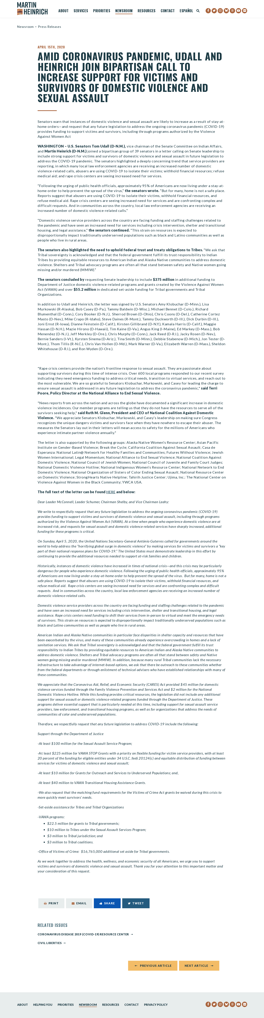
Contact (168, 11)
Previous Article (156, 967)
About (63, 11)
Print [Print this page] (51, 903)
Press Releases (49, 27)
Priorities (101, 11)
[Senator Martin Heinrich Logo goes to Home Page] (34, 8)
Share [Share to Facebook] (107, 903)
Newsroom (124, 11)
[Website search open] (198, 11)
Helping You (42, 1004)
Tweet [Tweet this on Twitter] (136, 903)
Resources (147, 11)
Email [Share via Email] (79, 903)
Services (81, 11)
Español (186, 11)
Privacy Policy (156, 1004)
